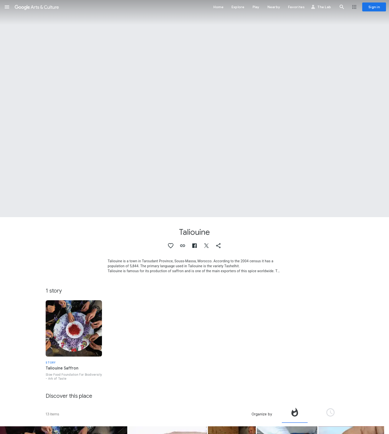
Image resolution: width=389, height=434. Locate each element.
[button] (7, 7)
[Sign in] (374, 6)
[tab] (295, 414)
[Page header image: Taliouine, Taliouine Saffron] (194, 108)
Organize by (262, 414)
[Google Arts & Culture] (37, 7)
